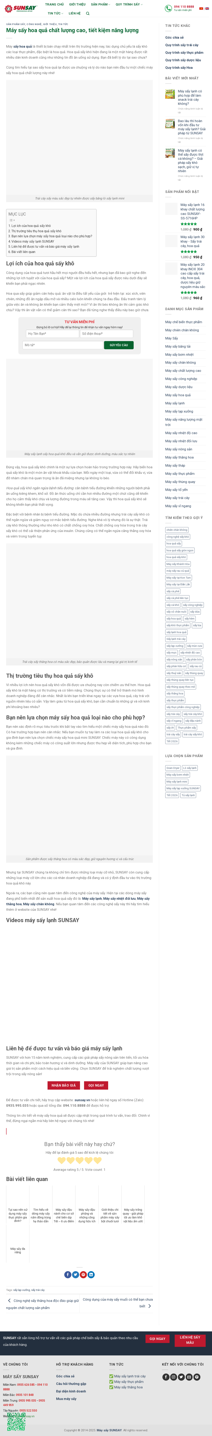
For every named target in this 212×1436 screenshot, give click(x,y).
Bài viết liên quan (23, 252)
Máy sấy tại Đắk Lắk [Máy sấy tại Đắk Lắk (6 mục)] (178, 584)
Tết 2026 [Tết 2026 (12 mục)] (172, 795)
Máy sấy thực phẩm (180, 474)
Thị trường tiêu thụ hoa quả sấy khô (36, 231)
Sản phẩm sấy (15, 24)
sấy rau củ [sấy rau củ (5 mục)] (196, 666)
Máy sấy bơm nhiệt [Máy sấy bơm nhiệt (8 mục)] (177, 774)
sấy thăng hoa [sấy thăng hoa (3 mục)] (174, 693)
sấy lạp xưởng (21, 1290)
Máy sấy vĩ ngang (178, 506)
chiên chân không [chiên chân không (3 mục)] (176, 529)
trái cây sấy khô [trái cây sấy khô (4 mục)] (193, 734)
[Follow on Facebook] (166, 1377)
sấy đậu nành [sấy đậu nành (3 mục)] (193, 720)
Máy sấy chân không (180, 362)
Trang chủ (54, 4)
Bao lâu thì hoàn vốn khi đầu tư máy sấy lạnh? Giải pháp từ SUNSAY (192, 127)
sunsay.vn (82, 1100)
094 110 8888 (184, 7)
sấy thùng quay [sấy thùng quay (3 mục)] (194, 673)
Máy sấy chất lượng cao (183, 371)
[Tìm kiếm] (87, 14)
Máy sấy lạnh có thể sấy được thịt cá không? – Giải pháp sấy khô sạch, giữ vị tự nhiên (190, 160)
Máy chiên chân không (182, 330)
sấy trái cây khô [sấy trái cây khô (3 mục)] (193, 714)
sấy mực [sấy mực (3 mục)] (171, 652)
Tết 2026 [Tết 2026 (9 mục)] (172, 741)
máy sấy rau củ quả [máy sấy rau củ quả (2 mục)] (177, 570)
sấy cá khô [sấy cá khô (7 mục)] (172, 604)
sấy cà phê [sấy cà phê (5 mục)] (172, 591)
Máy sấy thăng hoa (179, 457)
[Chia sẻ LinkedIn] (91, 1274)
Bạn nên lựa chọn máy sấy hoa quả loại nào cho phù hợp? (51, 236)
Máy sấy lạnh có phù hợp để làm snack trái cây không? (190, 97)
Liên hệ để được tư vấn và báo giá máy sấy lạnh (45, 246)
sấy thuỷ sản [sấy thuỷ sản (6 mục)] (173, 673)
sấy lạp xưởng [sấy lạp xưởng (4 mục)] (174, 645)
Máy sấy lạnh (175, 403)
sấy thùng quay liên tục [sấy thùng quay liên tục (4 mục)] (180, 679)
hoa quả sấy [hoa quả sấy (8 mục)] (173, 543)
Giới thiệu (77, 4)
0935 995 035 (27, 1400)
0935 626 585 (26, 1384)
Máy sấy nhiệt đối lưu (181, 441)
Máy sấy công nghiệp (181, 379)
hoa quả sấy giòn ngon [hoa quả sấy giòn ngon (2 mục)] (179, 550)
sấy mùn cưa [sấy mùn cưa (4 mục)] (194, 645)
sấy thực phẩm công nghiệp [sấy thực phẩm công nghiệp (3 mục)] (183, 707)
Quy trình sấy (129, 5)
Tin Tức (63, 24)
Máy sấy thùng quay (180, 482)
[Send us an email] (189, 1377)
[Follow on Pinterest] (197, 1377)
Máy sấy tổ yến (176, 490)
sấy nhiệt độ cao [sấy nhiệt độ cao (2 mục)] (190, 652)
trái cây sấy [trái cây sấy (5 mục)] (173, 734)
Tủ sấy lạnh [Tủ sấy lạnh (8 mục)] (188, 795)
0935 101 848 (24, 1395)
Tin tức (55, 13)
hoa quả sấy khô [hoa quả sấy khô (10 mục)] (176, 557)
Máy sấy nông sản (178, 449)
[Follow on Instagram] (173, 1377)
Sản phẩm (100, 5)
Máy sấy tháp (175, 465)
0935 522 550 (28, 1410)
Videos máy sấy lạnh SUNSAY (32, 241)
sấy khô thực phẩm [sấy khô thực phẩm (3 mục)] (177, 625)
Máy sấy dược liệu (178, 387)
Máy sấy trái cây (177, 498)
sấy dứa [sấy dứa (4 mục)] (195, 611)
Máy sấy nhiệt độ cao (181, 433)
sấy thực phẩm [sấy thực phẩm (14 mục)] (175, 700)
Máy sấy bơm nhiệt (179, 354)
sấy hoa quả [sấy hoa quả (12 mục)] (173, 618)
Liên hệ (75, 13)
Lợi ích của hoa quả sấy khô (31, 226)
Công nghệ (34, 24)
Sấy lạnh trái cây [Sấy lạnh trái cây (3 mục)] (175, 638)
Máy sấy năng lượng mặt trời (183, 422)
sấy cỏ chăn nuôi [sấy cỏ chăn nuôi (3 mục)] (176, 611)
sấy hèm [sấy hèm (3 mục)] (189, 618)
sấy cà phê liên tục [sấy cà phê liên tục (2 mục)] (177, 598)
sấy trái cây (37, 1290)
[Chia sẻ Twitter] (75, 1274)
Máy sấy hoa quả (178, 395)
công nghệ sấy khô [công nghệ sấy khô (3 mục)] (177, 536)
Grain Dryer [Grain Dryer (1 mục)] (172, 767)
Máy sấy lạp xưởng (179, 411)
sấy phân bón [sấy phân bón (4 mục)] (194, 659)
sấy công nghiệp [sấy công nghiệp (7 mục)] (193, 604)
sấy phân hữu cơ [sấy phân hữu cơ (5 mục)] (176, 666)
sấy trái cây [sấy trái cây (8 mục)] (173, 714)
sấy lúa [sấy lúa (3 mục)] (197, 625)
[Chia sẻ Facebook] (67, 1274)
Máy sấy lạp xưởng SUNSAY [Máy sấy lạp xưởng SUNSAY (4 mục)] (183, 788)
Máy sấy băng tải (178, 346)
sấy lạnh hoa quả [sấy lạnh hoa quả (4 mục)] (176, 632)
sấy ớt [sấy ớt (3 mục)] (170, 727)
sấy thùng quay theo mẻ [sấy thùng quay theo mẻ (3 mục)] (180, 686)
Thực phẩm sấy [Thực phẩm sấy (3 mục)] (187, 727)
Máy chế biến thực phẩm (183, 322)
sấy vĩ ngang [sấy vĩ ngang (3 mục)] (173, 720)
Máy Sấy (171, 338)
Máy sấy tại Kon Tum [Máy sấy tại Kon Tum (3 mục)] (178, 577)
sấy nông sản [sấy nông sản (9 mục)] (174, 659)
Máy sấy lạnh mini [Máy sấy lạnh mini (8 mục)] (176, 781)
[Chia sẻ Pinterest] (83, 1274)
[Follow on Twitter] (181, 1377)
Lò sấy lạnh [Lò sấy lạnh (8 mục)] (189, 767)
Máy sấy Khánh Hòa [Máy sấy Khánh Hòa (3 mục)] (178, 564)
